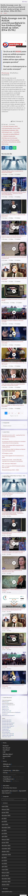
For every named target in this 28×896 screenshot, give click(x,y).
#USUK (18, 51)
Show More (14, 691)
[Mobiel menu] (25, 1)
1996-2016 (16, 770)
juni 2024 (4, 833)
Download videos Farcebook (8, 723)
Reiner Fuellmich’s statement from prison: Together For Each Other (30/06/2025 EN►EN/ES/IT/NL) (13, 609)
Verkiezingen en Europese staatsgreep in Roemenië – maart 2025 (13, 321)
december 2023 (6, 845)
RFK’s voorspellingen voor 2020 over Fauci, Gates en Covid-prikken (13, 406)
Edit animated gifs (6, 732)
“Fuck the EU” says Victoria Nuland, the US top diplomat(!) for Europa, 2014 (14, 257)
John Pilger (6, 766)
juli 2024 (4, 830)
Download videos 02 (6, 721)
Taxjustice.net (7, 777)
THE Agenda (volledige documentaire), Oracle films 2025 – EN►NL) (14, 300)
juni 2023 (4, 860)
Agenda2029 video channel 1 (10, 791)
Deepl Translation (6, 730)
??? (3, 758)
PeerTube (17, 712)
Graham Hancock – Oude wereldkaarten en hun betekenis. (12, 590)
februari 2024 (5, 839)
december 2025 (6, 815)
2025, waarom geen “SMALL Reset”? (9, 463)
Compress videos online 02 (8, 735)
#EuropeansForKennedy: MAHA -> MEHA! (10, 469)
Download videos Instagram (8, 726)
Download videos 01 (6, 720)
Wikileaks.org (5, 701)
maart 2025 (5, 824)
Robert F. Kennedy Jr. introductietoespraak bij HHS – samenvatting (13, 342)
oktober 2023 (5, 851)
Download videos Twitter (7, 724)
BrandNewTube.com (6, 710)
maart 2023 (5, 869)
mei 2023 (4, 863)
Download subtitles (6, 727)
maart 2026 (5, 806)
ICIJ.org (5, 772)
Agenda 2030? (7, 756)
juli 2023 (4, 857)
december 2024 (6, 827)
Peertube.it (4, 713)
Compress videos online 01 (8, 733)
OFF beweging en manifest (7, 453)
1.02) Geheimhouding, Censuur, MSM (11, 128)
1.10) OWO (16, 132)
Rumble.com (5, 706)
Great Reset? (6, 750)
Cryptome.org (7, 770)
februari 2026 (5, 809)
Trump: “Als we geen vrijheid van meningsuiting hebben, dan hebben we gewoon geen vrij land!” (13, 384)
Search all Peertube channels (8, 715)
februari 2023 (5, 872)
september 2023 (6, 854)
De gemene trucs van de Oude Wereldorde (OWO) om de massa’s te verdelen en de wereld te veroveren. (14, 236)
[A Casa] (1, 13)
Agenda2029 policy (7, 891)
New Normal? (6, 748)
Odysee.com (5, 704)
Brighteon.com (5, 709)
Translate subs (5, 729)
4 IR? (4, 752)
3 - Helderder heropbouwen (8, 136)
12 (18, 413)
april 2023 (4, 866)
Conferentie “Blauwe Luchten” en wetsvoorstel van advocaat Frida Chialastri (12, 171)
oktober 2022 (5, 884)
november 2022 (6, 881)
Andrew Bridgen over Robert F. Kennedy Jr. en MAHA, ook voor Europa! (14, 279)
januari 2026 (5, 812)
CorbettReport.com (9, 779)
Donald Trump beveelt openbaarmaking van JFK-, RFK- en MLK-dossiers (14, 363)
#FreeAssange (5, 73)
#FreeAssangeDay (14, 140)
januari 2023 (5, 875)
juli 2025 (4, 818)
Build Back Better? (8, 754)
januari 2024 (5, 842)
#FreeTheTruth (12, 142)
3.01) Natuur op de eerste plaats (9, 138)
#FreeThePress (5, 142)
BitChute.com (5, 707)
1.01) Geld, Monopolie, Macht (10, 126)
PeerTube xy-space (6, 712)
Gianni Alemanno (5, 439)
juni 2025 (4, 821)
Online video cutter (6, 736)
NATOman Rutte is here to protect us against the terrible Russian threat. (14, 215)
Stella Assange (5, 144)
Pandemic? (6, 745)
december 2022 (6, 878)
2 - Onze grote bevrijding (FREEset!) (10, 134)
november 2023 (6, 848)
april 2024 (4, 836)
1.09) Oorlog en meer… (7, 132)
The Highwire (7, 781)
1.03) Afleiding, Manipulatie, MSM (10, 130)
